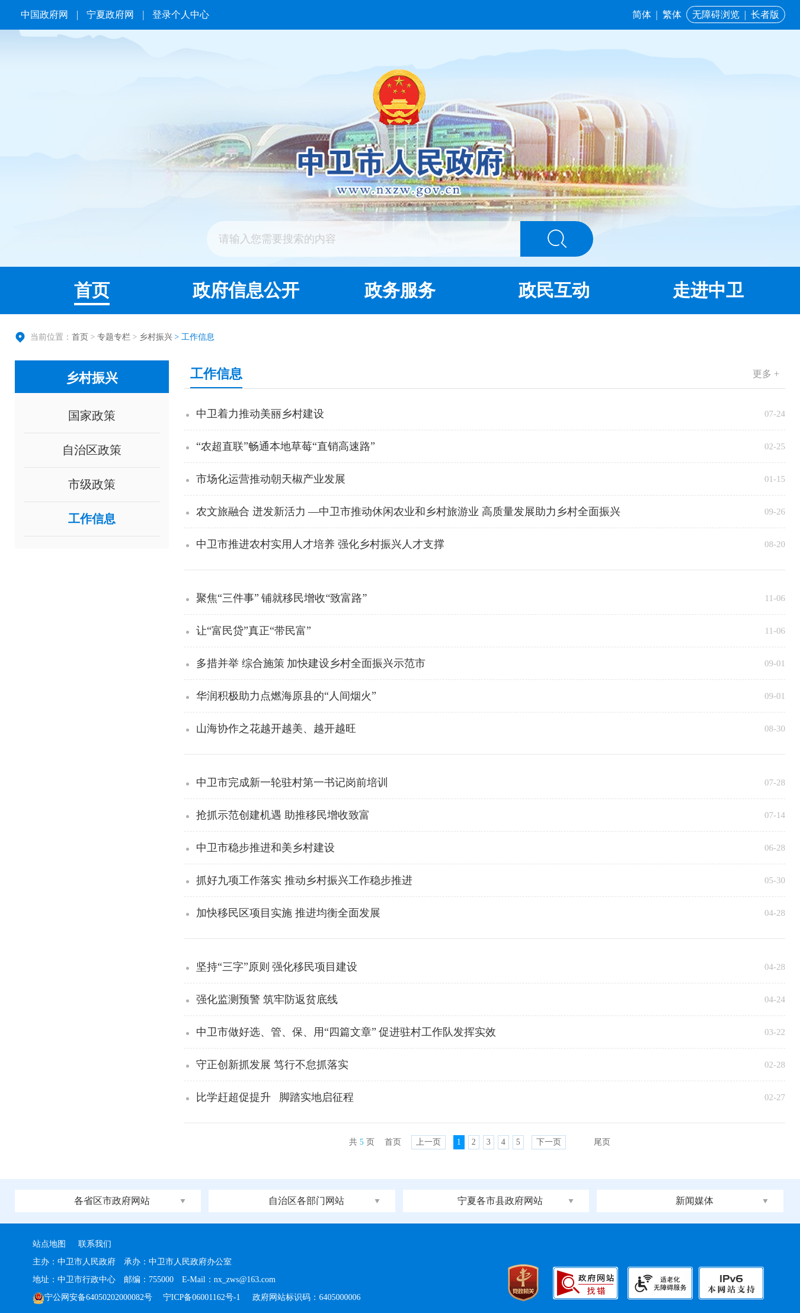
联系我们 (94, 1243)
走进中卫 (708, 290)
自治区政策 (91, 449)
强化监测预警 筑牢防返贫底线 (267, 999)
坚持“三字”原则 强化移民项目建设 (276, 967)
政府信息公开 (246, 290)
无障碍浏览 (716, 14)
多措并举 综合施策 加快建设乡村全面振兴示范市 (310, 663)
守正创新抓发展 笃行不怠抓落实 (272, 1065)
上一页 (428, 1142)
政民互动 (554, 290)
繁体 (672, 14)
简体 (641, 14)
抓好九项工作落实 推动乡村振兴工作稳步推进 (304, 880)
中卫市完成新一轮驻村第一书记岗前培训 (292, 782)
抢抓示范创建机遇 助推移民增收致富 (283, 815)
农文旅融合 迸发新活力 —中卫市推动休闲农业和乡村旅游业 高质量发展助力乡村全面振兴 (408, 511)
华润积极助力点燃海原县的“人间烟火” (286, 696)
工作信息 (92, 518)
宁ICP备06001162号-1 (202, 1297)
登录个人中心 (180, 14)
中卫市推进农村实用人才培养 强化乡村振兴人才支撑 (320, 544)
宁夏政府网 (110, 14)
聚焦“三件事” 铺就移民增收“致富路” (281, 598)
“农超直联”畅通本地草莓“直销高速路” (285, 446)
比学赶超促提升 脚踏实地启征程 (275, 1097)
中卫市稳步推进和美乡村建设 (265, 848)
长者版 (765, 14)
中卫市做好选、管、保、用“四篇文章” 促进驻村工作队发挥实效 (346, 1032)
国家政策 (92, 415)
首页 (92, 290)
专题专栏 (113, 337)
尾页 (602, 1142)
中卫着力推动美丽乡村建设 (260, 414)
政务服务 (400, 290)
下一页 (548, 1142)
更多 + (766, 374)
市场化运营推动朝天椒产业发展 (270, 479)
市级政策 (92, 484)
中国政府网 (44, 14)
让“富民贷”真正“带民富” (253, 631)
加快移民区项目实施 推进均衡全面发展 (288, 913)
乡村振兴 (155, 337)
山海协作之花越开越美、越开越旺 (276, 728)
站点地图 (49, 1243)
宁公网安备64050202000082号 (92, 1297)
